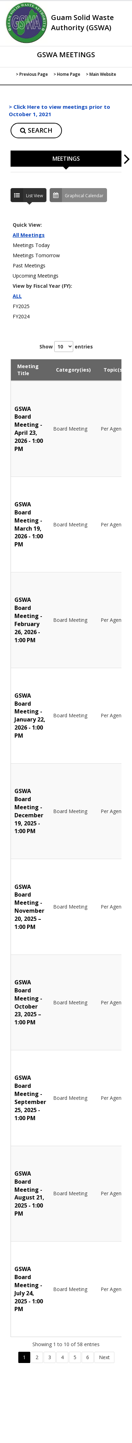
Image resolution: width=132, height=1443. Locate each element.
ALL (17, 296)
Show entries (66, 346)
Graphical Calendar (76, 195)
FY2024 (21, 316)
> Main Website (101, 74)
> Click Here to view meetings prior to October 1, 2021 (59, 110)
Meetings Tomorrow (36, 255)
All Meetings (29, 235)
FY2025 (21, 306)
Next (104, 1357)
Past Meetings (29, 265)
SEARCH (36, 130)
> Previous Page (32, 74)
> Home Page (67, 74)
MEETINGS (66, 158)
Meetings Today (31, 245)
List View (27, 195)
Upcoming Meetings (35, 275)
